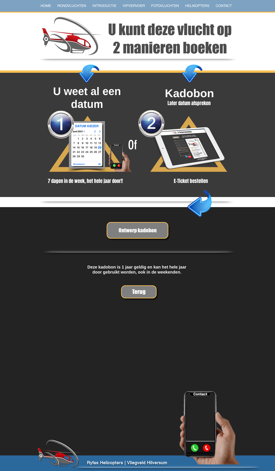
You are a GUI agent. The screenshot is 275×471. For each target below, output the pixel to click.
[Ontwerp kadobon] (137, 230)
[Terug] (139, 291)
